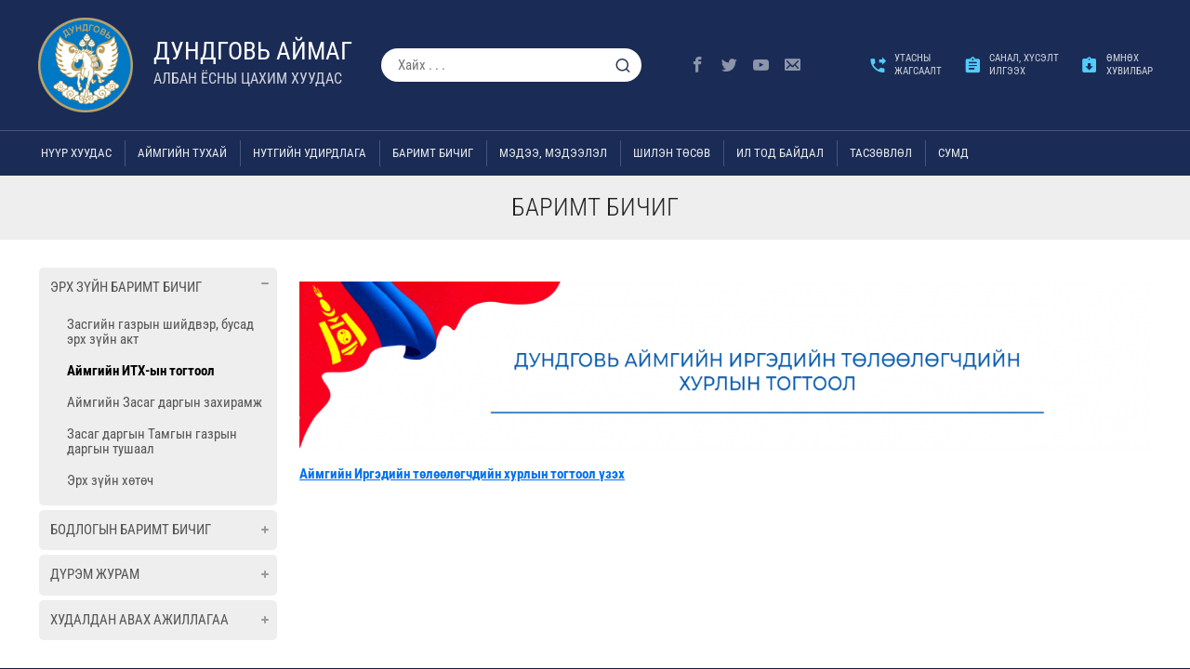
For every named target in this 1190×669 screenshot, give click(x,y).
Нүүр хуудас (76, 153)
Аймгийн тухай (182, 153)
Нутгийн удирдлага (309, 153)
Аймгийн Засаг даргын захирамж (164, 402)
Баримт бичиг (432, 153)
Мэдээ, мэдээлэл (553, 153)
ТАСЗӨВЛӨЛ (881, 153)
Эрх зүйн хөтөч (110, 480)
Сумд (953, 153)
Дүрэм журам (94, 574)
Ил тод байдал (780, 153)
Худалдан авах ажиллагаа (139, 619)
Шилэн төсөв (671, 153)
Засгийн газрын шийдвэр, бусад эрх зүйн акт (160, 332)
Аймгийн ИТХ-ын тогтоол (141, 370)
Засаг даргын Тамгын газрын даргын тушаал (152, 441)
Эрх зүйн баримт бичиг (126, 287)
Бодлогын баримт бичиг (130, 529)
